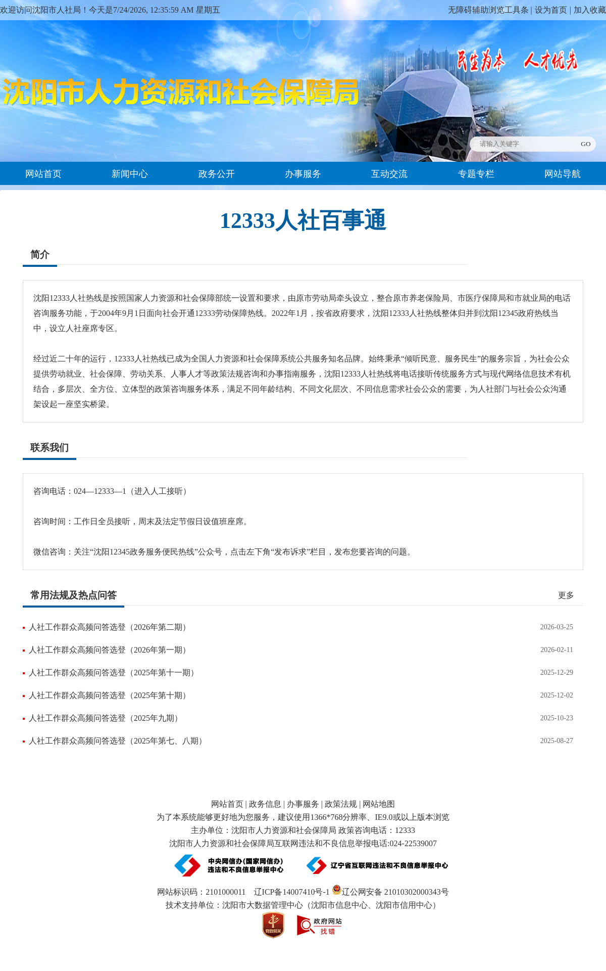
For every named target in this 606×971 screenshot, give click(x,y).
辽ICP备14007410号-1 (292, 892)
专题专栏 (476, 174)
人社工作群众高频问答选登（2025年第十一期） (113, 672)
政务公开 (216, 174)
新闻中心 (130, 174)
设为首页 (551, 10)
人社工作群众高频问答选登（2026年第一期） (109, 649)
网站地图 (379, 804)
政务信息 (265, 804)
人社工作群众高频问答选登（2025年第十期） (109, 695)
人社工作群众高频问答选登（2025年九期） (105, 718)
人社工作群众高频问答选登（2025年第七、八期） (118, 740)
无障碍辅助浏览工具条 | (490, 10)
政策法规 (341, 804)
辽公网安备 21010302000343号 (390, 892)
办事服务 (303, 174)
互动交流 (389, 174)
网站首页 (43, 174)
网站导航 (562, 174)
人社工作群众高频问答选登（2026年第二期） (109, 627)
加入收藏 (590, 10)
